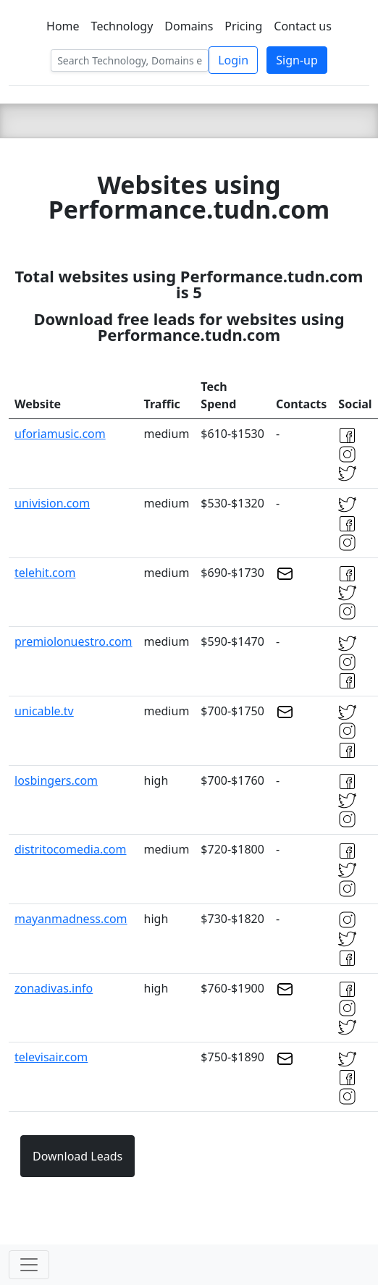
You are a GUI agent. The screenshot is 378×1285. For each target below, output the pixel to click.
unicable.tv (44, 711)
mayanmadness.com (70, 919)
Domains (188, 26)
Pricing (243, 26)
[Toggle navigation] (29, 1264)
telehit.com (44, 573)
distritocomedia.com (70, 849)
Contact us (303, 26)
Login (233, 60)
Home (63, 26)
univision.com (52, 503)
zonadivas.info (53, 988)
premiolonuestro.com (73, 641)
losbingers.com (56, 780)
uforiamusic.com (60, 434)
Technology (122, 26)
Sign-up (297, 60)
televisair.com (51, 1057)
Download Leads (77, 1156)
